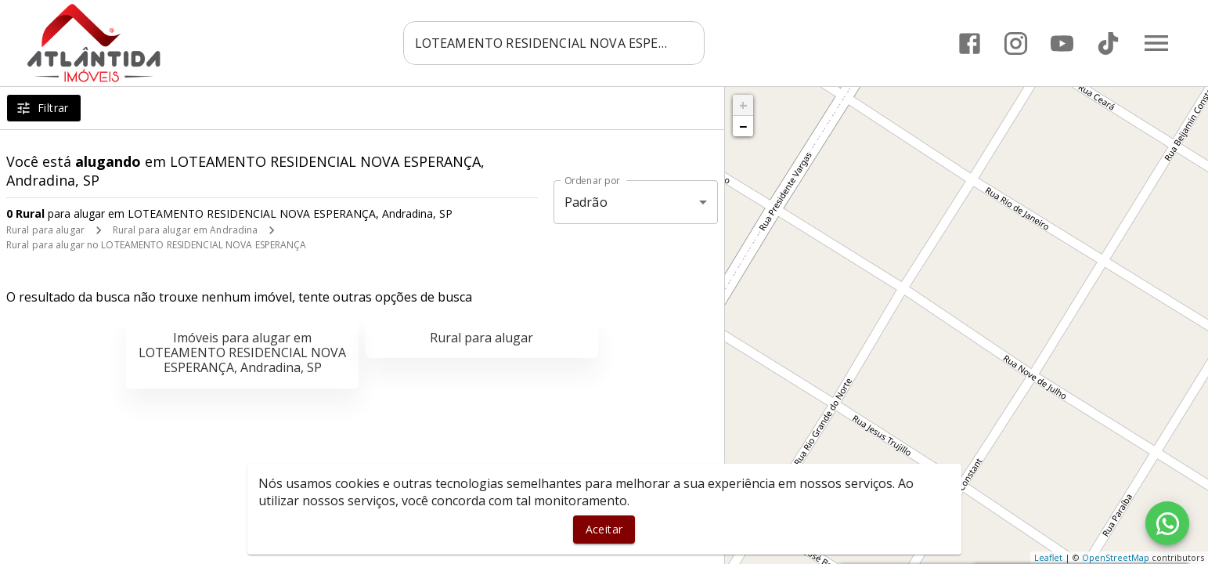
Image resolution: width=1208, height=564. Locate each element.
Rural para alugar (45, 230)
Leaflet (1048, 557)
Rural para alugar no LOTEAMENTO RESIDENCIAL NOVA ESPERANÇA (156, 244)
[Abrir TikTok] (1108, 43)
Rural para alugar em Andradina (185, 230)
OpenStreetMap (1115, 557)
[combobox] (554, 43)
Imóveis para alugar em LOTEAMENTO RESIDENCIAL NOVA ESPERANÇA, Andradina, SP (242, 352)
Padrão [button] (586, 202)
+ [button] (743, 105)
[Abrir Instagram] (1016, 43)
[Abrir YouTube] (1062, 43)
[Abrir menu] (1156, 43)
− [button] (743, 126)
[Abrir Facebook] (969, 43)
